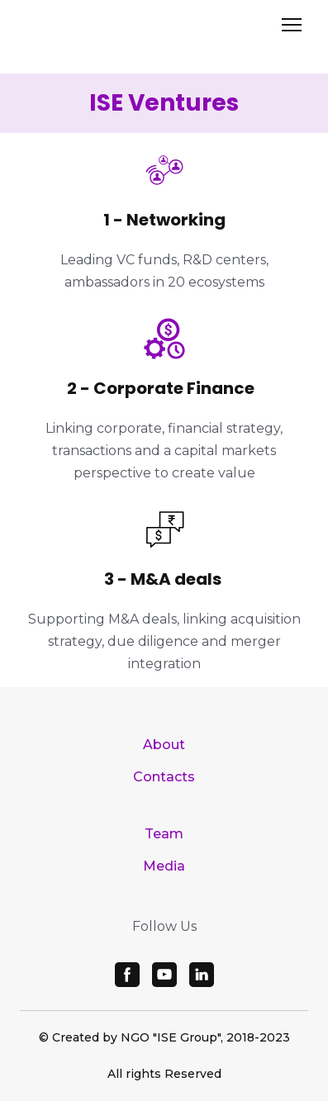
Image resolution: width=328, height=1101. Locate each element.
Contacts (164, 777)
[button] (127, 974)
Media (164, 866)
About (164, 744)
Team (164, 834)
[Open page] (163, 29)
